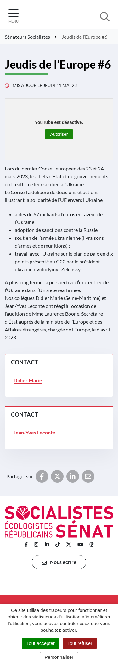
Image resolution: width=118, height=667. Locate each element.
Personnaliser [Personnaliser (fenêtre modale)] (59, 657)
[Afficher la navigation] (13, 16)
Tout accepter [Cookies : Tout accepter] (40, 643)
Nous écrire (59, 562)
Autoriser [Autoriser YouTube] (59, 134)
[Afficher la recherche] (104, 16)
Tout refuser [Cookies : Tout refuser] (79, 643)
